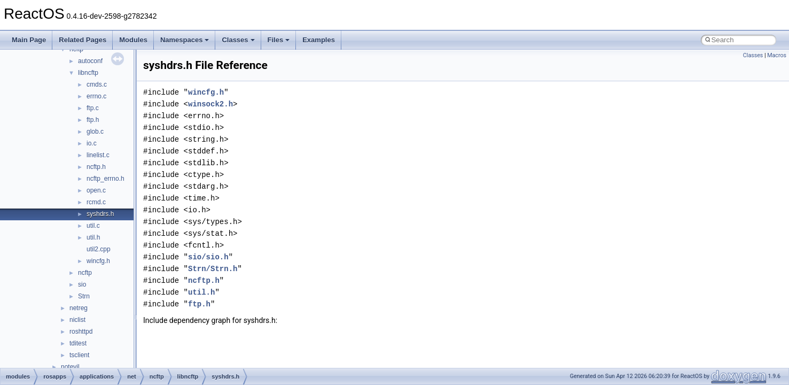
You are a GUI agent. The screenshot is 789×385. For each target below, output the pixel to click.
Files (279, 40)
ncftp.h (96, 167)
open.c (96, 190)
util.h (93, 237)
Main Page (29, 40)
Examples (318, 40)
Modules (133, 40)
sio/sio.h (208, 257)
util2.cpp (99, 249)
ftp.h (93, 120)
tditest (78, 343)
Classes (238, 40)
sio (82, 284)
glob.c (95, 131)
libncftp (88, 72)
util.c (93, 225)
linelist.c (98, 155)
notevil (70, 367)
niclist (77, 320)
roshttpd (80, 331)
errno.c (96, 96)
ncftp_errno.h (105, 178)
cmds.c (97, 84)
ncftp (85, 272)
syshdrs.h (100, 214)
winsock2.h (210, 104)
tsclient (79, 355)
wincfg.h (98, 261)
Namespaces (184, 40)
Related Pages (82, 40)
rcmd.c (96, 202)
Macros (776, 55)
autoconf (90, 61)
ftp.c (93, 108)
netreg (78, 308)
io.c (92, 143)
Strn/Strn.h (212, 269)
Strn (84, 296)
